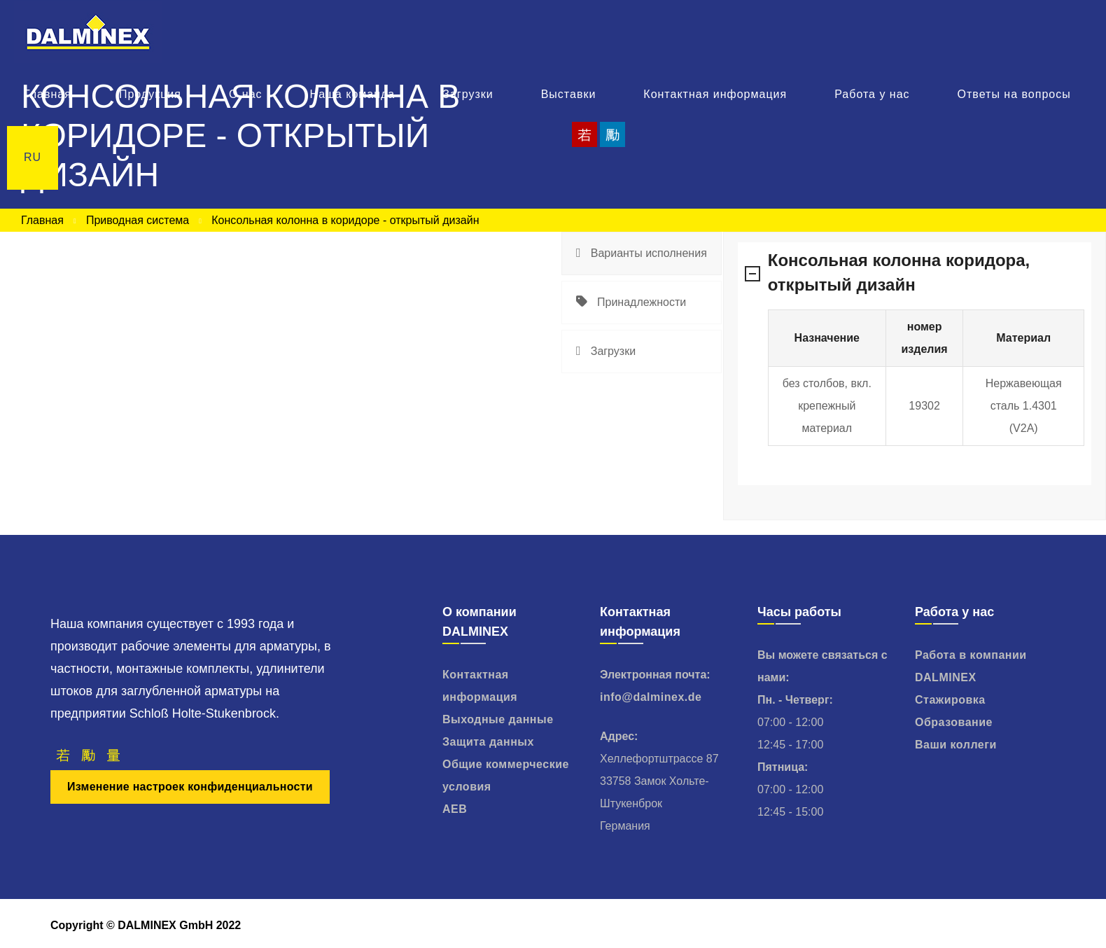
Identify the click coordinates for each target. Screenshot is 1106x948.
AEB (454, 809)
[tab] (641, 253)
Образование (954, 722)
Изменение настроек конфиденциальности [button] (190, 787)
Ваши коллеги (956, 745)
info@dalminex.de (650, 697)
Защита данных (488, 742)
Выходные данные (498, 719)
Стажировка (950, 700)
